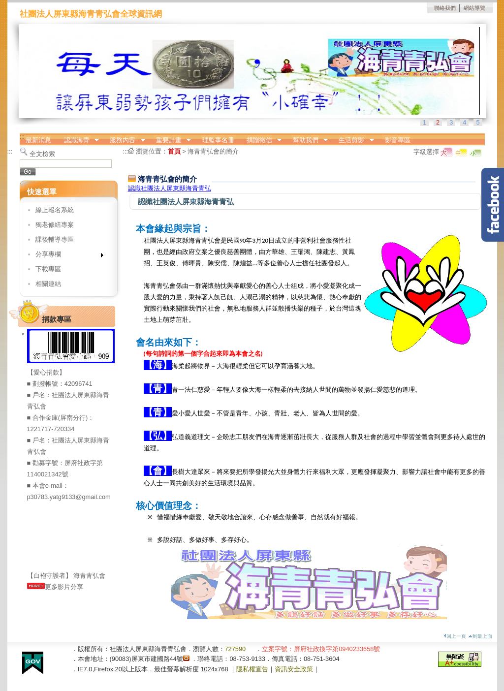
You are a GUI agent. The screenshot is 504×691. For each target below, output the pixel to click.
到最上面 (480, 636)
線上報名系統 (54, 210)
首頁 (174, 151)
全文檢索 (42, 153)
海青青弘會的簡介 (213, 151)
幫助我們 (307, 140)
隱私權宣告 (252, 669)
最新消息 (38, 140)
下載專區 (48, 269)
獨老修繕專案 (54, 224)
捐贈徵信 (261, 140)
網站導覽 (474, 8)
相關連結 (48, 283)
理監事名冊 (218, 140)
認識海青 (78, 140)
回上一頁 (454, 636)
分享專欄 (66, 256)
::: (22, 136)
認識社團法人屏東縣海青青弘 (169, 188)
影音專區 (397, 140)
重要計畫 (170, 140)
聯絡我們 (445, 8)
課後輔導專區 (54, 239)
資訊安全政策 (294, 669)
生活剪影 (353, 140)
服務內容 (124, 140)
